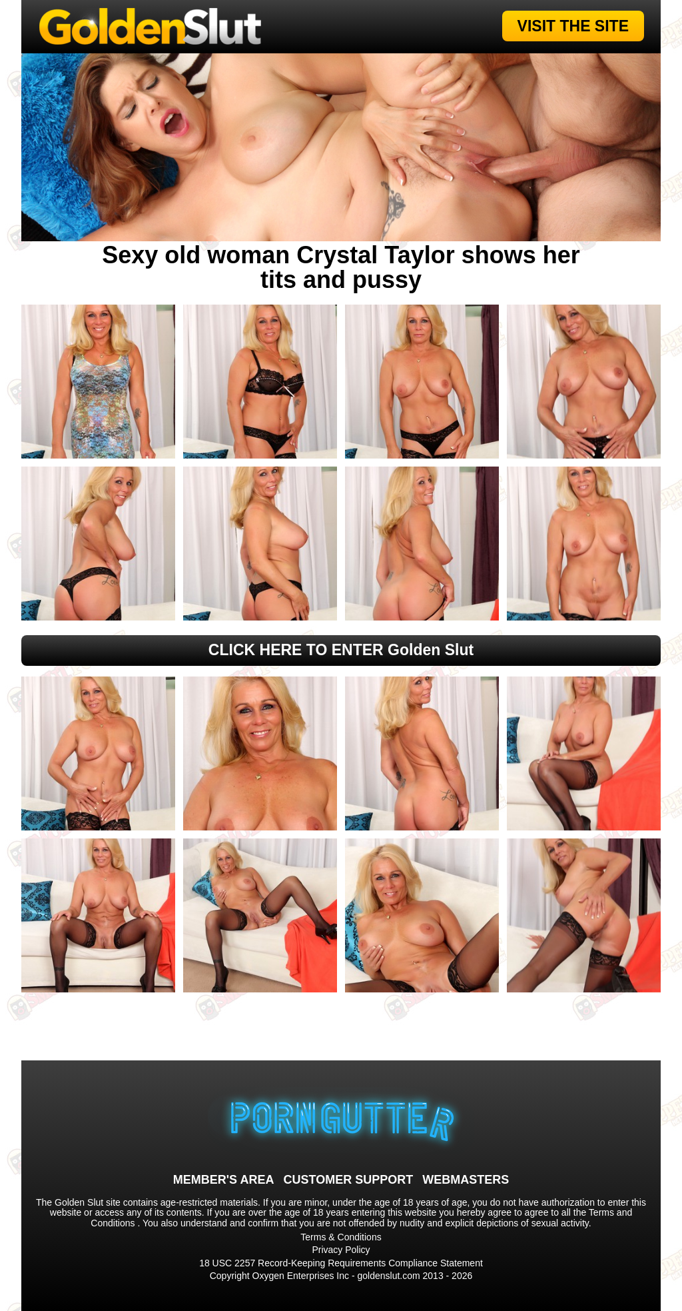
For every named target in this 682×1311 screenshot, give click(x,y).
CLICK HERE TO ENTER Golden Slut (341, 649)
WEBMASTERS (465, 1180)
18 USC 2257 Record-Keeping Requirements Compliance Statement (341, 1263)
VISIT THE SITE (573, 26)
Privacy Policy (341, 1249)
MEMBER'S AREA (223, 1180)
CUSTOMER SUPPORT (348, 1180)
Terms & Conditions (340, 1237)
